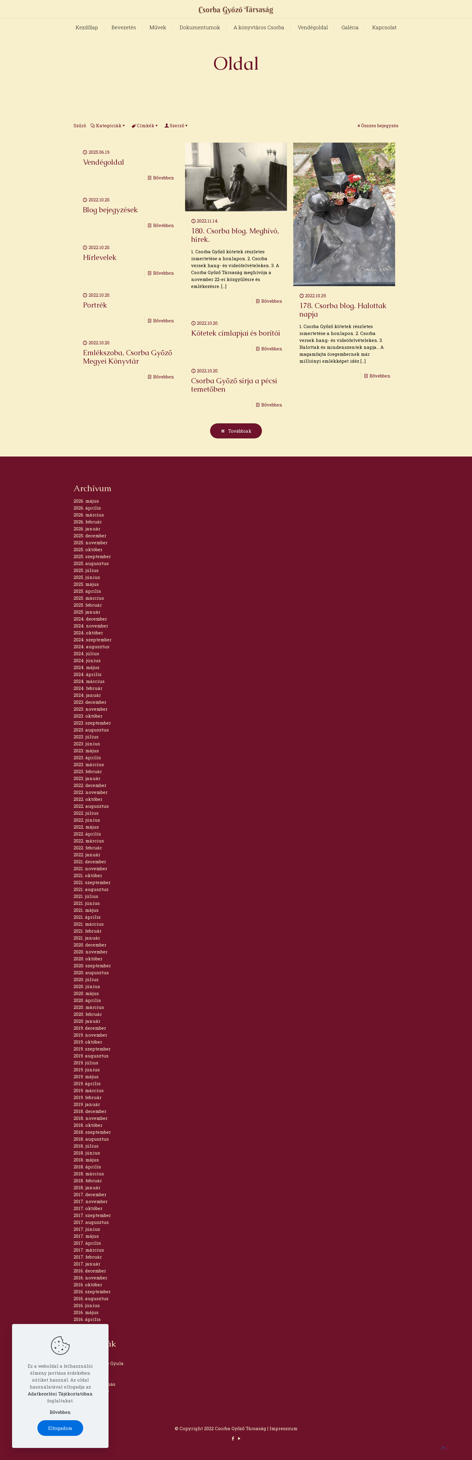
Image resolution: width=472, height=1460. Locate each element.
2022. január (87, 855)
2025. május (86, 584)
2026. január (87, 529)
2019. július (86, 1063)
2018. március (89, 1174)
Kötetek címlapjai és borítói (235, 333)
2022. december (90, 785)
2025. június (87, 577)
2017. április (87, 1243)
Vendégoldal (103, 162)
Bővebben (163, 178)
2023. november (91, 709)
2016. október (88, 1284)
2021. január (87, 938)
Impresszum (283, 1428)
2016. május (86, 1312)
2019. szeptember (92, 1049)
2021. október (88, 875)
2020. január (87, 1021)
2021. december (90, 861)
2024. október (88, 633)
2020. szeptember (92, 965)
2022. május (86, 827)
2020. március (89, 1007)
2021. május (86, 910)
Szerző (176, 125)
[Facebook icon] (233, 1438)
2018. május (86, 1160)
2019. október (88, 1042)
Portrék (95, 305)
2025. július (86, 570)
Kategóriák (108, 125)
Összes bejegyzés (377, 125)
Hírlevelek (99, 257)
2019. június (87, 1070)
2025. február (88, 605)
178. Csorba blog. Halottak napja (342, 310)
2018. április (87, 1167)
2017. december (90, 1194)
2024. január (87, 695)
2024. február (88, 688)
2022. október (88, 799)
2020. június (87, 986)
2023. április (87, 757)
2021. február (88, 931)
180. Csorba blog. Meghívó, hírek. (235, 235)
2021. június (87, 903)
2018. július (86, 1146)
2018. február (88, 1180)
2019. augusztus (91, 1056)
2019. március (89, 1090)
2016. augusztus (91, 1298)
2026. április (87, 508)
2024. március (89, 681)
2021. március (89, 924)
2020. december (90, 945)
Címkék (145, 125)
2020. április (87, 1000)
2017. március (89, 1250)
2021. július (86, 896)
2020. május (86, 993)
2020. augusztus (91, 972)
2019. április (87, 1083)
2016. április (87, 1319)
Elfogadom (60, 1428)
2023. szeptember (92, 723)
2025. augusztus (91, 563)
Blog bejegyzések (110, 209)
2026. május (86, 501)
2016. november (90, 1278)
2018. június (87, 1153)
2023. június (87, 744)
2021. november (90, 868)
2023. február (88, 771)
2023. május (86, 750)
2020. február (88, 1014)
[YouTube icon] (239, 1438)
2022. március (89, 841)
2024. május (86, 667)
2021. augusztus (91, 889)
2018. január (87, 1187)
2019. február (88, 1097)
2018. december (90, 1111)
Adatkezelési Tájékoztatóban (60, 1394)
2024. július (86, 653)
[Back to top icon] (443, 1447)
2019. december (90, 1028)
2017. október (88, 1208)
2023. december (90, 702)
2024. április (88, 674)
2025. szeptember (92, 556)
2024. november (91, 626)
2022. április (87, 834)
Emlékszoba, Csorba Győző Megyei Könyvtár (127, 357)
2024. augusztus (91, 646)
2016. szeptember (92, 1291)
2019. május (86, 1076)
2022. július (86, 813)
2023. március (89, 764)
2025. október (88, 549)
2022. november (91, 792)
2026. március (89, 515)
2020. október (88, 959)
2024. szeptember (93, 640)
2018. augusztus (91, 1139)
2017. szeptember (92, 1215)
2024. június (87, 660)
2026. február (88, 522)
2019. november (90, 1035)
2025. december (90, 535)
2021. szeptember (92, 882)
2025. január (87, 612)
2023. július (86, 737)
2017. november (91, 1201)
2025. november (91, 542)
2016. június (87, 1305)
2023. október (88, 716)
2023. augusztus (91, 730)
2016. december (90, 1271)
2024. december (90, 619)
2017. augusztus (91, 1222)
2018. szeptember (92, 1132)
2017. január (87, 1264)
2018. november (91, 1118)
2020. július (86, 979)
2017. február (88, 1257)
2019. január (87, 1104)
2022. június (87, 820)
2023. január (87, 778)
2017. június (87, 1229)
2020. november (91, 952)
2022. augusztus (91, 806)
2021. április (87, 917)
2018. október (88, 1125)
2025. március (89, 598)
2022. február (88, 848)
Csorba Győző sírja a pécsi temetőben (234, 385)
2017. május (86, 1236)
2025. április (87, 591)
